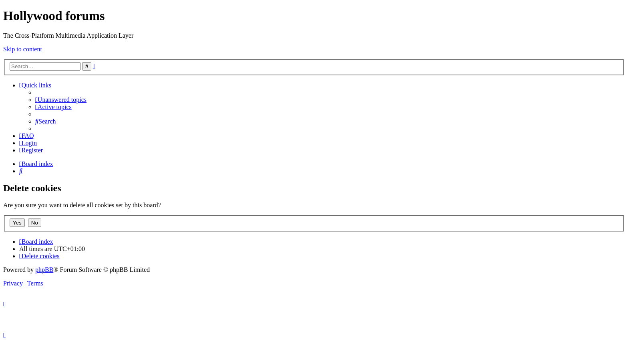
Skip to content (22, 49)
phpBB (44, 269)
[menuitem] (61, 99)
